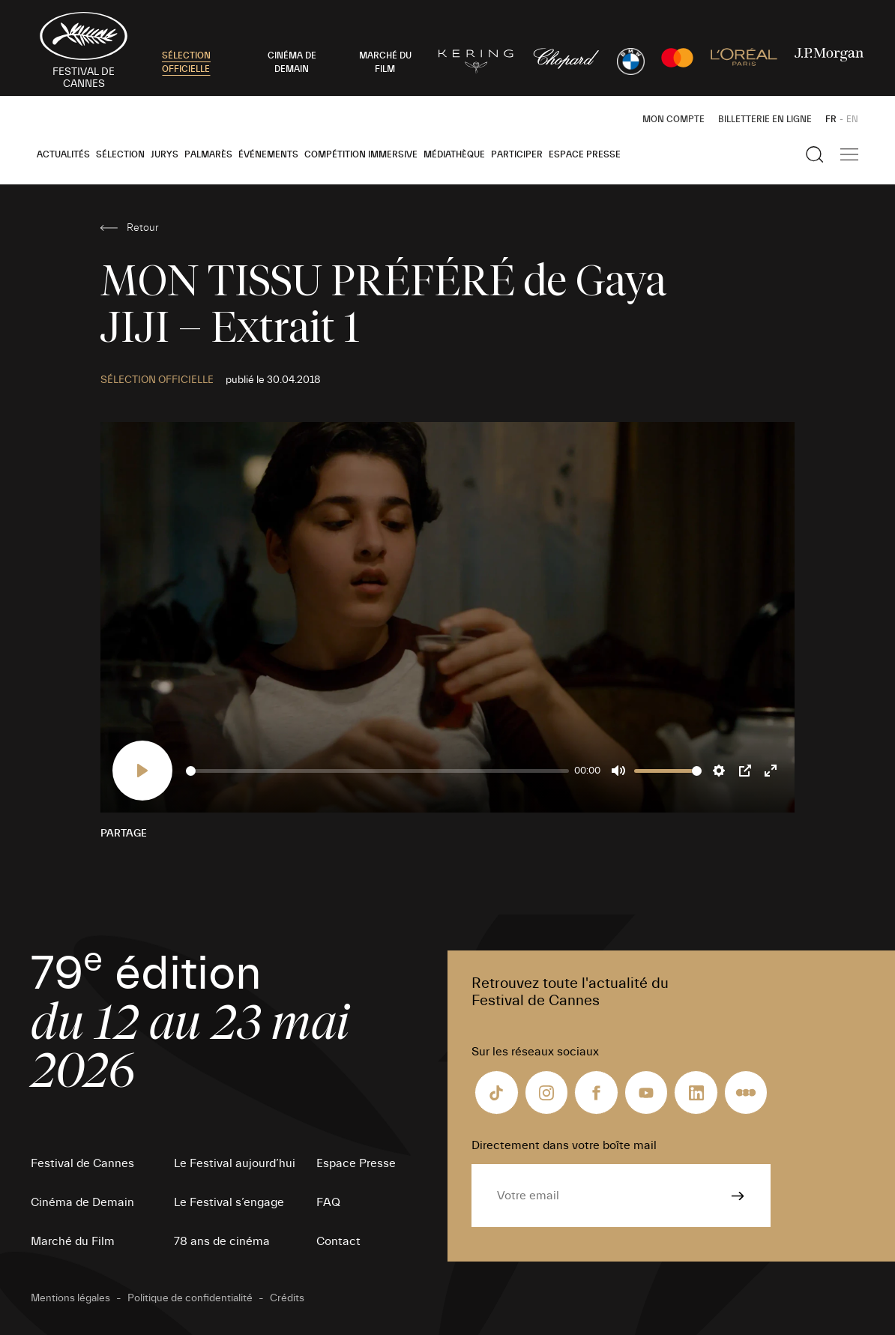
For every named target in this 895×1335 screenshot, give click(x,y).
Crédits (287, 1298)
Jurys (164, 154)
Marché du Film (73, 1241)
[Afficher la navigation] (849, 154)
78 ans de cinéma (222, 1241)
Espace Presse (585, 154)
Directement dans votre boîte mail (564, 1145)
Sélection (120, 154)
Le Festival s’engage (229, 1202)
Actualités (63, 154)
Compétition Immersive (361, 154)
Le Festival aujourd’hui (234, 1163)
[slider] (377, 771)
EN (852, 119)
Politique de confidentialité (190, 1298)
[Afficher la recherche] (815, 154)
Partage (123, 834)
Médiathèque (454, 154)
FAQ (328, 1202)
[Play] (142, 771)
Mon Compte (673, 119)
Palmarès (208, 154)
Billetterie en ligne (765, 119)
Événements (268, 154)
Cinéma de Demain (82, 1202)
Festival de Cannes (82, 1163)
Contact (338, 1241)
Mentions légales (70, 1298)
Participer (517, 154)
